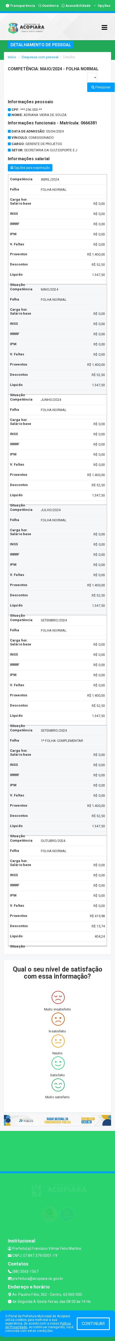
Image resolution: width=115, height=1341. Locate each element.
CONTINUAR (93, 1323)
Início (12, 57)
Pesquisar (101, 87)
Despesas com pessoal (40, 57)
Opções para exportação (30, 168)
